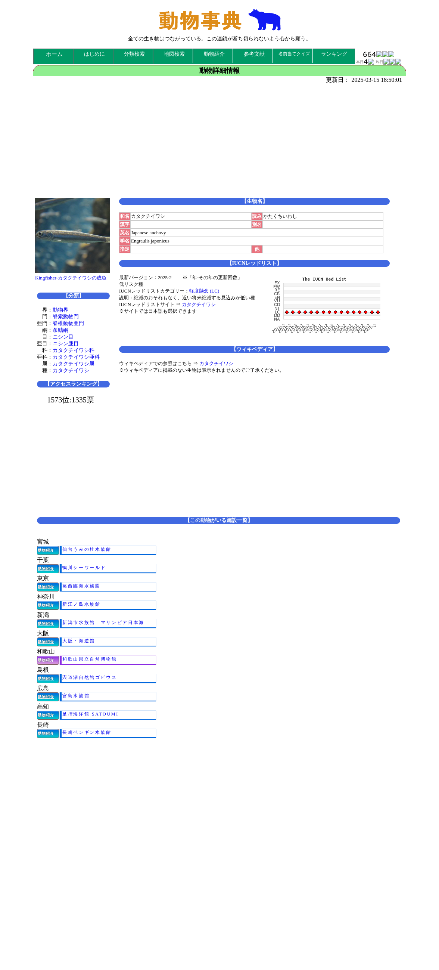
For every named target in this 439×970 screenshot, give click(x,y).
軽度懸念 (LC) (204, 291)
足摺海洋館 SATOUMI (90, 714)
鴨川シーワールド (84, 567)
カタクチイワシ (71, 370)
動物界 (60, 310)
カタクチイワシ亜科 (76, 357)
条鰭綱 (60, 330)
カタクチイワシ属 (73, 364)
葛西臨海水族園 (81, 586)
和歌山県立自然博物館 (89, 659)
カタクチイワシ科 (73, 350)
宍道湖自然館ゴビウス (89, 677)
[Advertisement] (217, 140)
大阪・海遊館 (78, 640)
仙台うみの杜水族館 (87, 549)
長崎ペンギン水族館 (87, 732)
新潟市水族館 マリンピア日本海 (103, 622)
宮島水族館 (76, 695)
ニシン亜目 (66, 343)
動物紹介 (46, 550)
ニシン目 (63, 337)
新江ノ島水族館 (81, 604)
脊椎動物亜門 (68, 323)
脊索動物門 (66, 316)
